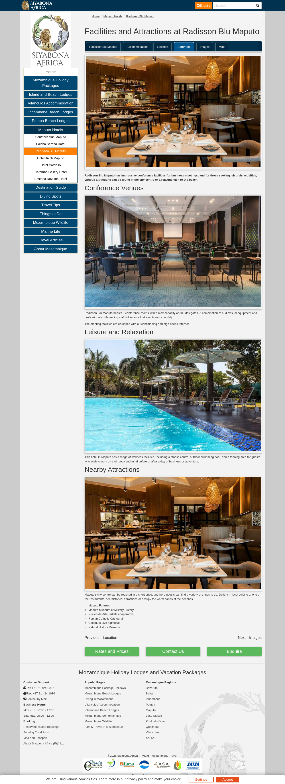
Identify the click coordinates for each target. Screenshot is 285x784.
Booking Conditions (36, 732)
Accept (227, 779)
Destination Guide (50, 187)
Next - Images (250, 638)
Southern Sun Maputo (50, 137)
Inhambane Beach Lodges (50, 112)
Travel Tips (50, 205)
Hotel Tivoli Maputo (50, 158)
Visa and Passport (35, 738)
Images (205, 46)
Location (162, 46)
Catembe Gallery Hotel (51, 172)
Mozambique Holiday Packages (51, 83)
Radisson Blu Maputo (51, 151)
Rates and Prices (111, 651)
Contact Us (173, 651)
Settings (201, 779)
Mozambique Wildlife (50, 222)
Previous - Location (101, 638)
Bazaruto (152, 688)
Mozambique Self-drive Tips (103, 715)
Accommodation (137, 46)
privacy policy (136, 779)
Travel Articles (51, 240)
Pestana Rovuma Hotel (51, 179)
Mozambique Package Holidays (105, 688)
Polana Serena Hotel (50, 144)
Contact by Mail (36, 699)
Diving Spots (50, 196)
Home (51, 72)
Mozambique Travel (164, 755)
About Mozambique (50, 249)
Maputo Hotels (50, 130)
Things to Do (51, 214)
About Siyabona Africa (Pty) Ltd (43, 743)
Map (222, 46)
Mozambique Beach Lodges (103, 693)
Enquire (234, 651)
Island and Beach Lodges (50, 94)
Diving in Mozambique (99, 699)
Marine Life (50, 231)
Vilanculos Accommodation (50, 103)
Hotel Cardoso (51, 165)
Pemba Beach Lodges (50, 121)
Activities (184, 46)
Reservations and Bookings (41, 726)
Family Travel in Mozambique (104, 726)
